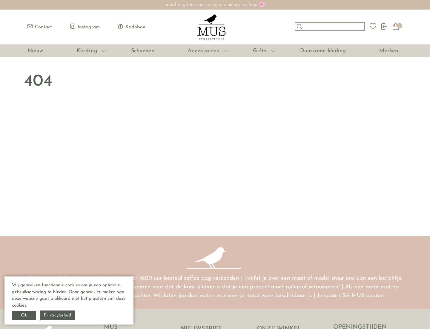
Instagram (85, 27)
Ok (24, 315)
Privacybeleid (57, 315)
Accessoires (203, 51)
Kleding (87, 51)
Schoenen (142, 51)
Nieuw (35, 51)
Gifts (260, 51)
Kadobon (131, 27)
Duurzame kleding (323, 51)
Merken (388, 51)
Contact (39, 27)
